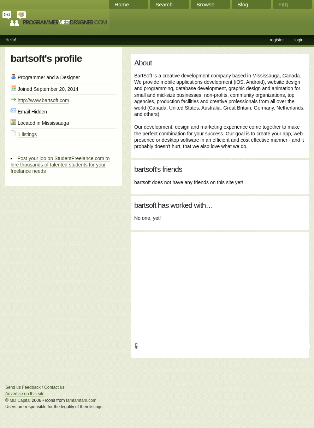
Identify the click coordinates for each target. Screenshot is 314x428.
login (299, 39)
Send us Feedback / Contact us (34, 387)
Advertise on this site (25, 393)
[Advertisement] (211, 284)
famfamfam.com (81, 400)
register (277, 39)
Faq (283, 4)
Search (164, 4)
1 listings (27, 134)
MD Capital (20, 400)
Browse (205, 4)
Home (121, 4)
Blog (242, 4)
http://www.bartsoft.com (43, 100)
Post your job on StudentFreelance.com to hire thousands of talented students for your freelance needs (60, 165)
